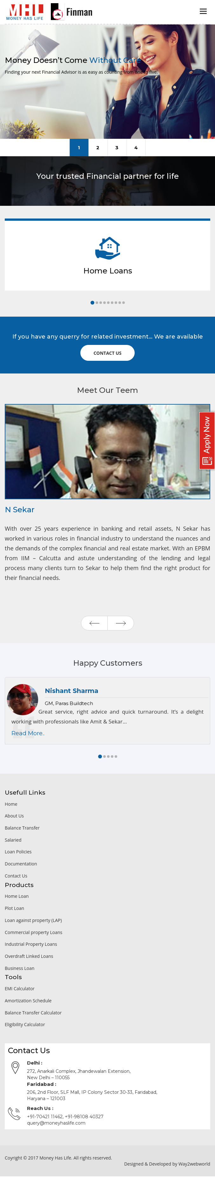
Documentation (21, 865)
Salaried (13, 840)
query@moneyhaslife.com (56, 1124)
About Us (14, 817)
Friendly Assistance (98, 147)
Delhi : (34, 1064)
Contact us (107, 353)
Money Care (79, 147)
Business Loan (19, 969)
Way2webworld (194, 1164)
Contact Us (16, 877)
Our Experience (117, 147)
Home (11, 805)
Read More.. (27, 734)
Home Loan (17, 897)
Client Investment (136, 147)
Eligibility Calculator (25, 1025)
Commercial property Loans (33, 933)
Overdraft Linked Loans (29, 957)
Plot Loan (14, 909)
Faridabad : (41, 1085)
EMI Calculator (20, 989)
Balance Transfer (22, 829)
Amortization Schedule (28, 1002)
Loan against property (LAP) (33, 921)
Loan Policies (18, 853)
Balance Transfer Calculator (33, 1013)
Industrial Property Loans (31, 945)
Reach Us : (40, 1109)
